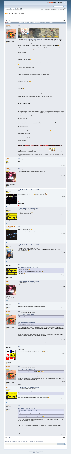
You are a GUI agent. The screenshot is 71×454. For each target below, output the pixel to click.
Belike (7, 208)
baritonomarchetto (10, 226)
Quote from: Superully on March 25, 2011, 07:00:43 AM (27, 391)
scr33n (7, 190)
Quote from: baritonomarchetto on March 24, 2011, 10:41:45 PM (28, 267)
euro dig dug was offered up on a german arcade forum (34, 39)
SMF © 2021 (35, 451)
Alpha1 (7, 303)
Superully (8, 25)
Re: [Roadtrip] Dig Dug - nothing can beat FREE (29, 168)
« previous (62, 438)
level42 (7, 168)
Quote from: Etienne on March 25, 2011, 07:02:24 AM (26, 369)
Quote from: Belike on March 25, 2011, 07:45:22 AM (26, 408)
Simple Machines (40, 451)
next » (65, 438)
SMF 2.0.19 (31, 451)
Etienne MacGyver (10, 346)
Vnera (7, 158)
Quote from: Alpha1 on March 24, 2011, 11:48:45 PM (26, 314)
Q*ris (7, 244)
